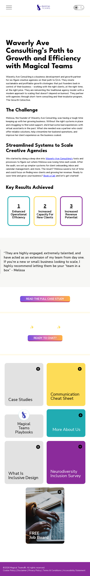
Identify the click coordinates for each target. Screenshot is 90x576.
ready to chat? (45, 338)
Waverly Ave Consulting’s (59, 158)
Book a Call (49, 175)
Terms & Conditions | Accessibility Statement (64, 570)
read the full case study (45, 299)
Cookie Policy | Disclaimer (15, 570)
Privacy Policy (34, 570)
